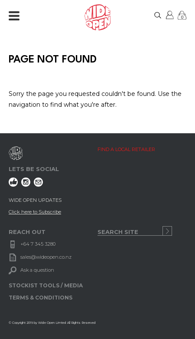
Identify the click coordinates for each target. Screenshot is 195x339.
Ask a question (37, 270)
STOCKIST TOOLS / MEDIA (46, 285)
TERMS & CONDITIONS (40, 297)
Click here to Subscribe (35, 212)
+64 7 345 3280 (37, 244)
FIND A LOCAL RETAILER (126, 149)
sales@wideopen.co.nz (46, 257)
